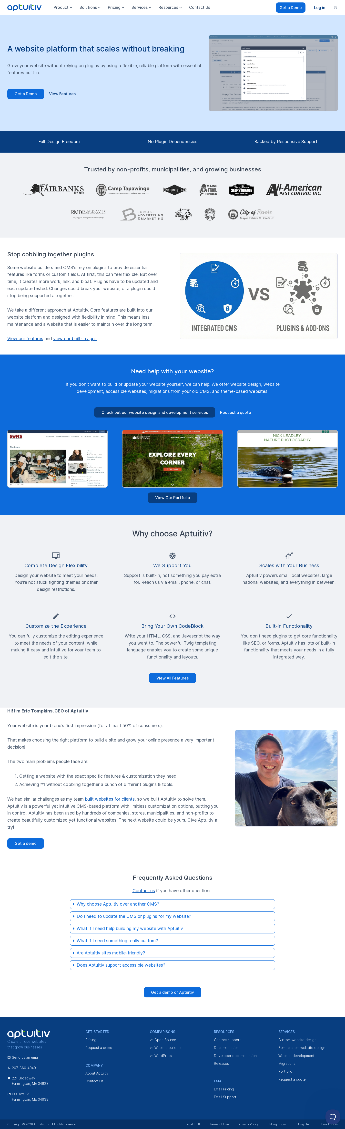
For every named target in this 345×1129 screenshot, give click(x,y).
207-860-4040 (21, 1068)
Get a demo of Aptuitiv (172, 992)
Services (286, 1032)
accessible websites (125, 391)
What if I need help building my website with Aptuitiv (130, 928)
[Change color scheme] (336, 8)
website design (245, 384)
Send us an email (23, 1057)
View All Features (172, 678)
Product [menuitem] (63, 7)
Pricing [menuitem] (116, 7)
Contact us (143, 890)
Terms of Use (219, 1124)
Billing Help (303, 1124)
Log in (319, 7)
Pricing (90, 1040)
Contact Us (94, 1081)
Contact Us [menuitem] (199, 7)
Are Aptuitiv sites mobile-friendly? (111, 952)
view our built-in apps (75, 338)
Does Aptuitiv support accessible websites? (121, 965)
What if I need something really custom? (117, 940)
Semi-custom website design (301, 1047)
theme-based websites (244, 391)
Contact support (227, 1040)
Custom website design (297, 1040)
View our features (25, 338)
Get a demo (26, 843)
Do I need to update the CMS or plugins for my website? (134, 916)
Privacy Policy (249, 1124)
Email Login (329, 1124)
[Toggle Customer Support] (332, 1116)
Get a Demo (291, 7)
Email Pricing (224, 1089)
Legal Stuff (192, 1124)
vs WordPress (161, 1056)
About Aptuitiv (96, 1073)
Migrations (286, 1063)
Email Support (225, 1097)
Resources (171, 7)
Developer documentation (235, 1056)
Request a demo (98, 1047)
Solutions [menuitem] (91, 7)
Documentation (226, 1047)
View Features (62, 93)
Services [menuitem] (142, 7)
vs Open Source (163, 1040)
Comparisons (162, 1032)
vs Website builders (166, 1047)
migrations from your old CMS (179, 391)
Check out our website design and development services (154, 412)
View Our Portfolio (172, 497)
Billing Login (277, 1124)
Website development (296, 1056)
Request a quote (235, 412)
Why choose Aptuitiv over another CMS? (118, 904)
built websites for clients (110, 799)
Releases (221, 1063)
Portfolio (285, 1071)
